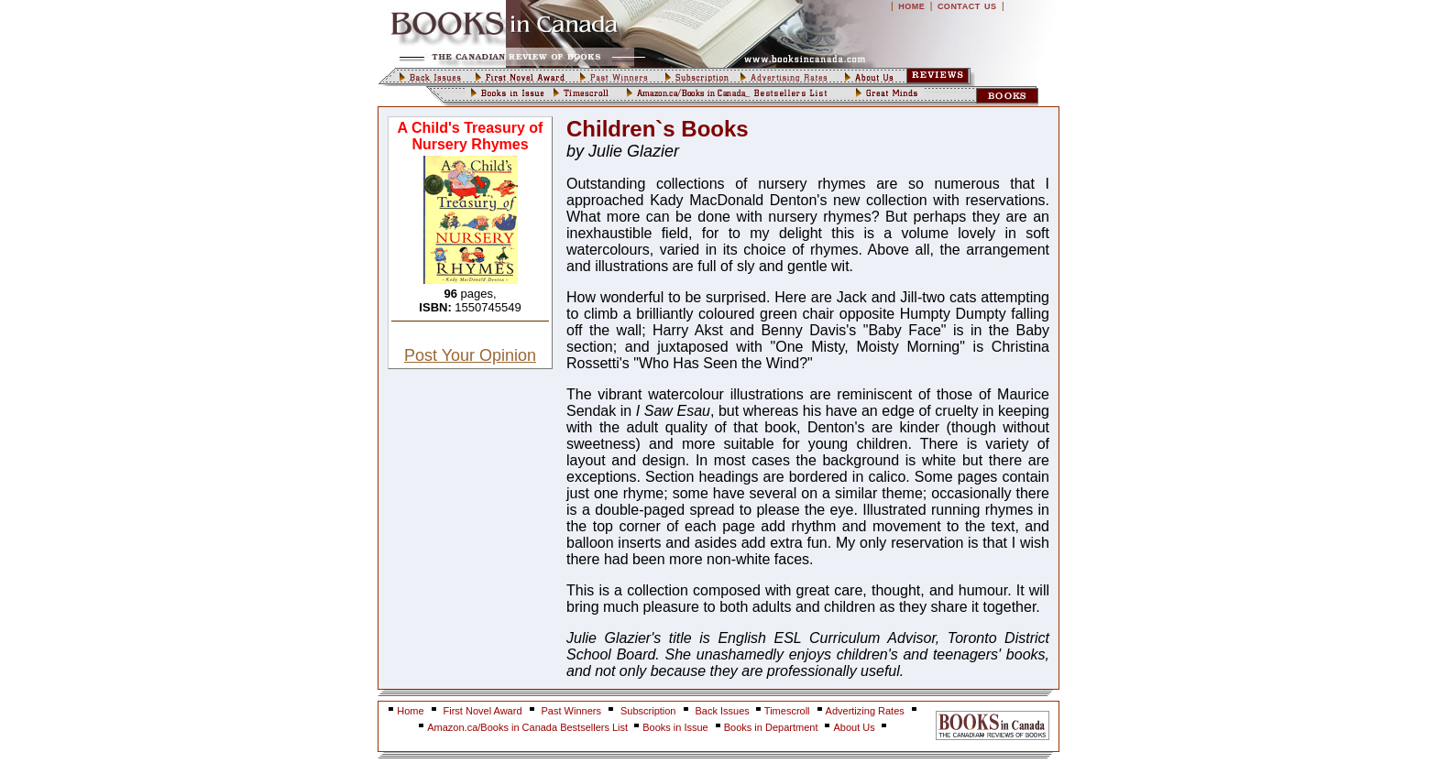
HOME (911, 6)
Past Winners (571, 710)
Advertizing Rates (865, 710)
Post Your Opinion (470, 355)
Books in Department (771, 727)
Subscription (648, 710)
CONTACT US (967, 6)
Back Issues (724, 710)
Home (410, 710)
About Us (855, 727)
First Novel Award (483, 710)
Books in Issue (675, 727)
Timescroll (787, 710)
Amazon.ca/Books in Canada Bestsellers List (529, 727)
